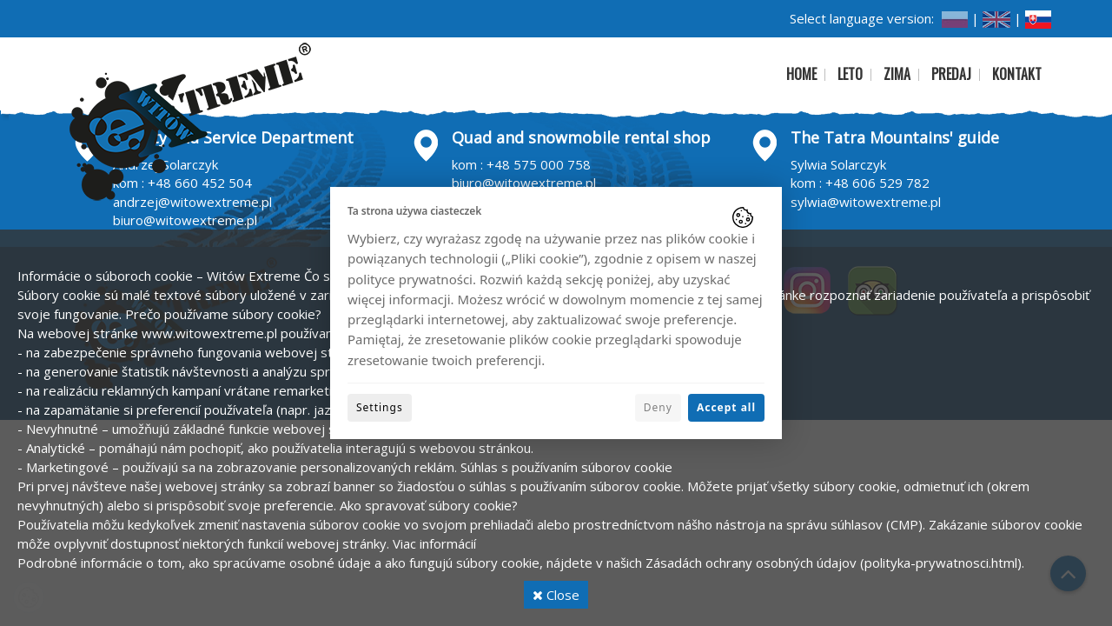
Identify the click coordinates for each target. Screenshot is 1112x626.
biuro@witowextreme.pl (185, 220)
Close (556, 594)
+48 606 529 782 (877, 182)
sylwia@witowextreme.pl (866, 201)
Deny (658, 407)
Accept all (726, 407)
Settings (379, 407)
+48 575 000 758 (538, 164)
